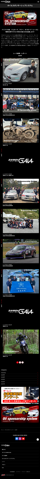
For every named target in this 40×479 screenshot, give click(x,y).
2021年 (3, 384)
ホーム (2, 429)
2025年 (3, 375)
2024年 (3, 377)
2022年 (3, 381)
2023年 (3, 379)
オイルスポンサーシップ (9, 429)
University (3, 372)
